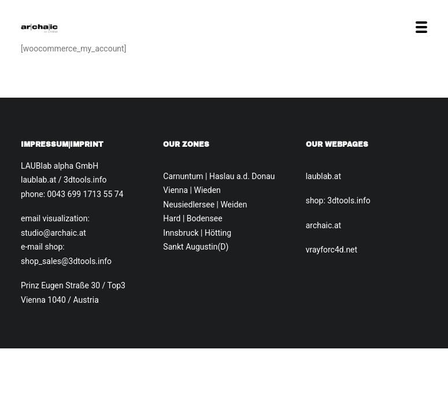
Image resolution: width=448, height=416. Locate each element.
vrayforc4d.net (331, 249)
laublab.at (323, 176)
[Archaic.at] (39, 27)
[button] (421, 27)
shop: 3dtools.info (338, 200)
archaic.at (324, 225)
